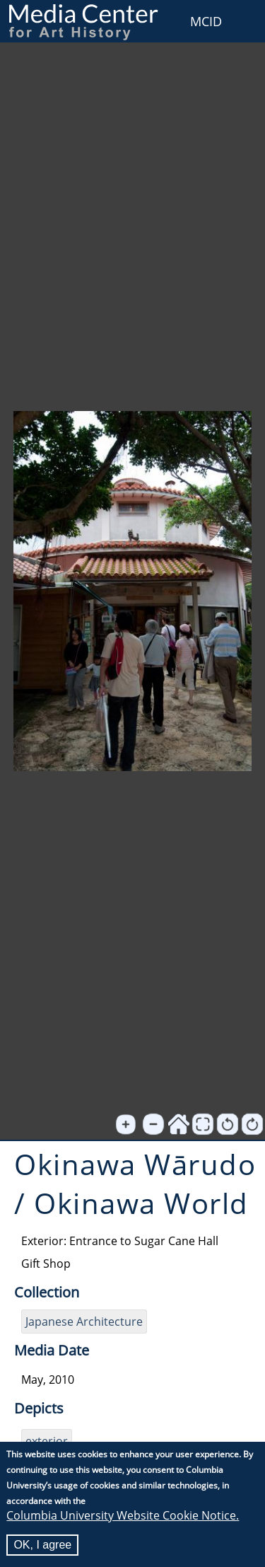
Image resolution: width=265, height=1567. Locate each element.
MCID (206, 21)
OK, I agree (42, 1545)
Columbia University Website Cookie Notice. (122, 1516)
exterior (46, 1441)
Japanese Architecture (84, 1321)
